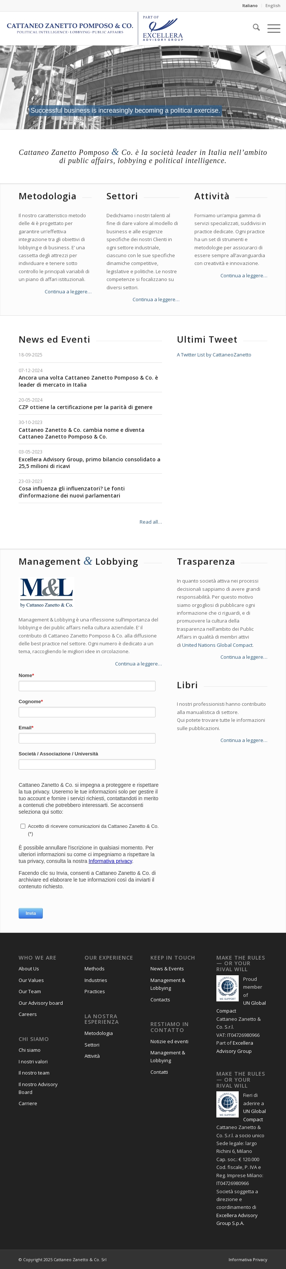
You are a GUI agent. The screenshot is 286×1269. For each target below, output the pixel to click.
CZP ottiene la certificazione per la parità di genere (85, 407)
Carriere (28, 1103)
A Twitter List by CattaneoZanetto (214, 354)
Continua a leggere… (68, 291)
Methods (95, 968)
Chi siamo (30, 1050)
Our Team (30, 991)
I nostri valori (33, 1061)
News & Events (167, 968)
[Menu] (270, 28)
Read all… (151, 521)
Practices (95, 991)
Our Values (31, 980)
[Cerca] (252, 28)
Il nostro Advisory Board (38, 1088)
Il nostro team (34, 1072)
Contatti (159, 1072)
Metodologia (99, 1033)
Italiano (250, 5)
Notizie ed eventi (169, 1041)
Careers (28, 1014)
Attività (92, 1056)
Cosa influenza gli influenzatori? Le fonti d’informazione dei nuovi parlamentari (72, 492)
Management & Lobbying (167, 984)
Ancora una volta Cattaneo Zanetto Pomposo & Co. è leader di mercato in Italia (88, 381)
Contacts (160, 999)
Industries (96, 980)
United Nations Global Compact (217, 645)
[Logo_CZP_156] (95, 28)
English (273, 5)
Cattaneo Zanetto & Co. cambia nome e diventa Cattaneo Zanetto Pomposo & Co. (81, 433)
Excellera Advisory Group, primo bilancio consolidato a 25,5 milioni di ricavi (90, 463)
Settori (92, 1044)
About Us (29, 968)
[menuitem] (250, 5)
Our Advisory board (41, 1003)
